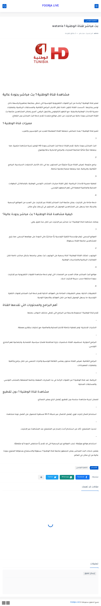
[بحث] (4, 6)
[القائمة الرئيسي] (97, 6)
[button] (82, 477)
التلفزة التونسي (91, 21)
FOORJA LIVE (50, 6)
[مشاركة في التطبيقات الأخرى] (41, 477)
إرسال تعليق (90, 573)
